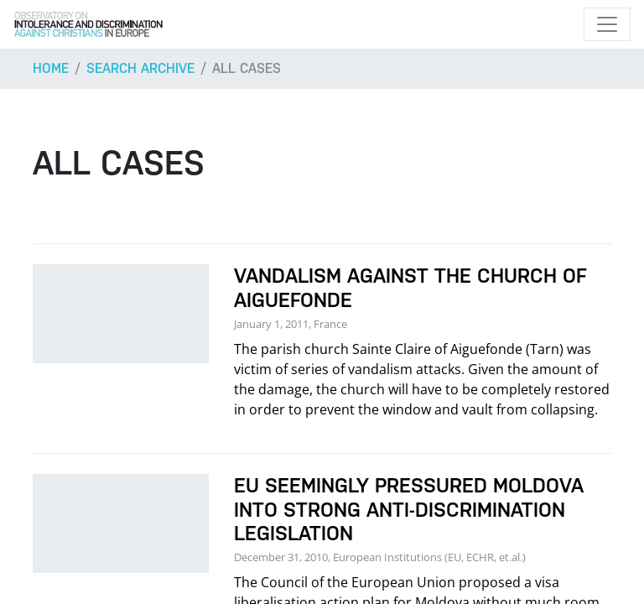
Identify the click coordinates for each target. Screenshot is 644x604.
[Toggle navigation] (607, 24)
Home (51, 68)
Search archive (140, 68)
